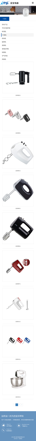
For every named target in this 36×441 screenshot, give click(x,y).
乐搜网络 (20, 438)
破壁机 (4, 42)
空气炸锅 (4, 56)
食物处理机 (5, 49)
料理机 (4, 31)
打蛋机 (4, 35)
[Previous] (14, 404)
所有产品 (4, 24)
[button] (2, 11)
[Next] (21, 404)
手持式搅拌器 (6, 28)
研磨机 (4, 52)
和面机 (4, 59)
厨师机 (4, 45)
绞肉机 (4, 38)
